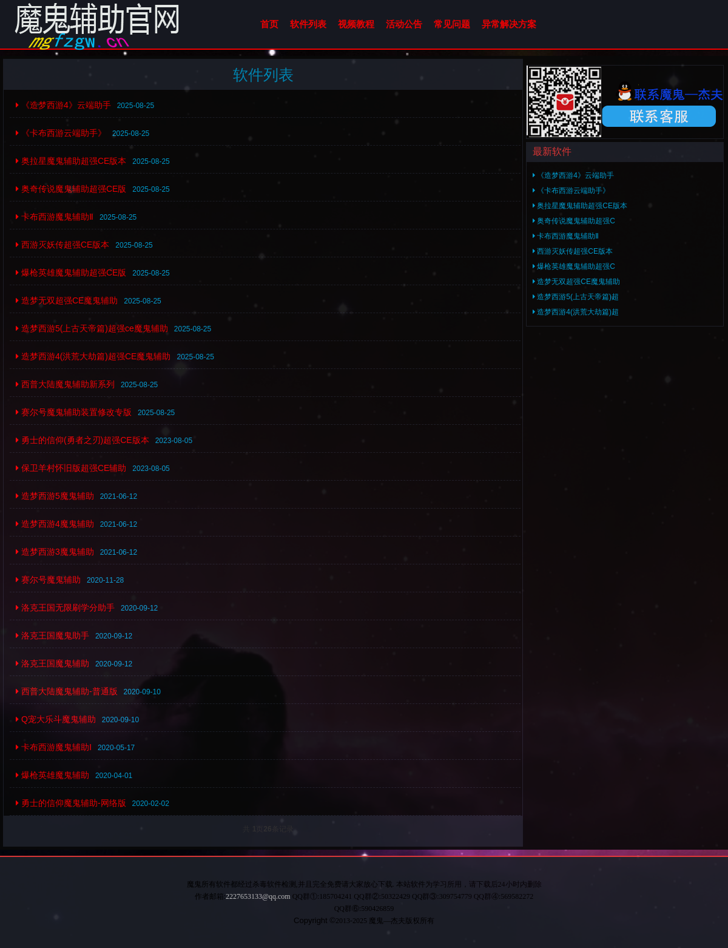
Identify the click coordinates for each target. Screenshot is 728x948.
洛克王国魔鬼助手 (52, 635)
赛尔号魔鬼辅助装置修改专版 (74, 412)
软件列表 (308, 24)
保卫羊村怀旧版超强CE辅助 (71, 468)
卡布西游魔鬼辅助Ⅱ (54, 217)
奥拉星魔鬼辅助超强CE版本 (71, 161)
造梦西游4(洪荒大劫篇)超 (576, 312)
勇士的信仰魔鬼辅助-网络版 (71, 803)
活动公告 (404, 24)
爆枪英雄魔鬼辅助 (52, 775)
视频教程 (356, 24)
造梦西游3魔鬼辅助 (55, 552)
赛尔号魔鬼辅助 (48, 579)
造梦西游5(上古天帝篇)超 (576, 297)
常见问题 (452, 24)
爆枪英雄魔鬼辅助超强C (574, 266)
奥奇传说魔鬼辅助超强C (574, 221)
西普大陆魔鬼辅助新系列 (65, 384)
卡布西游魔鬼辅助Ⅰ (54, 747)
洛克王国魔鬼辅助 (52, 663)
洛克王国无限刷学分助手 (65, 607)
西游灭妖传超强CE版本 (62, 244)
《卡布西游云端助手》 (61, 133)
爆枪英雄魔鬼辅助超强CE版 (71, 272)
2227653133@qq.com (258, 896)
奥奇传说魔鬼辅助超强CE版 (71, 189)
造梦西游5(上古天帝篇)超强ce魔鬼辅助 (92, 328)
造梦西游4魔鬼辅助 (55, 524)
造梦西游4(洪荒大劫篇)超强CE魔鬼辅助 (93, 356)
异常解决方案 (509, 24)
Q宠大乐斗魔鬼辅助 (56, 719)
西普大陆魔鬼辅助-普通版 (67, 691)
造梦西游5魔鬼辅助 (55, 496)
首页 (269, 24)
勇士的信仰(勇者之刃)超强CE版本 (82, 440)
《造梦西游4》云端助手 (63, 105)
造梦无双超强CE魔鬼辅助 (67, 300)
